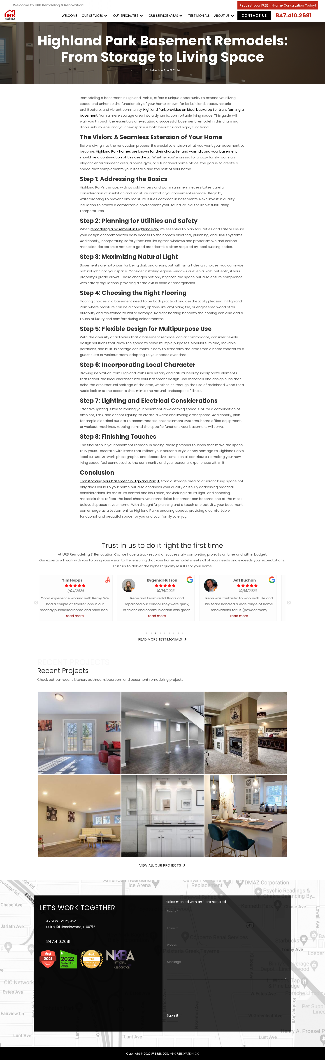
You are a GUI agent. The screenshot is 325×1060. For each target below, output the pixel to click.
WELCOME (69, 15)
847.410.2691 (293, 15)
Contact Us (254, 15)
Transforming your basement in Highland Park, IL (120, 481)
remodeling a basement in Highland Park (125, 229)
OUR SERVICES (92, 15)
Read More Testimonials (162, 639)
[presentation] (201, 995)
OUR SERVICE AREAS (163, 15)
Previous (36, 603)
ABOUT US (222, 15)
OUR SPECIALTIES (125, 15)
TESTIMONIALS (199, 15)
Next (289, 603)
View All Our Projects (162, 865)
